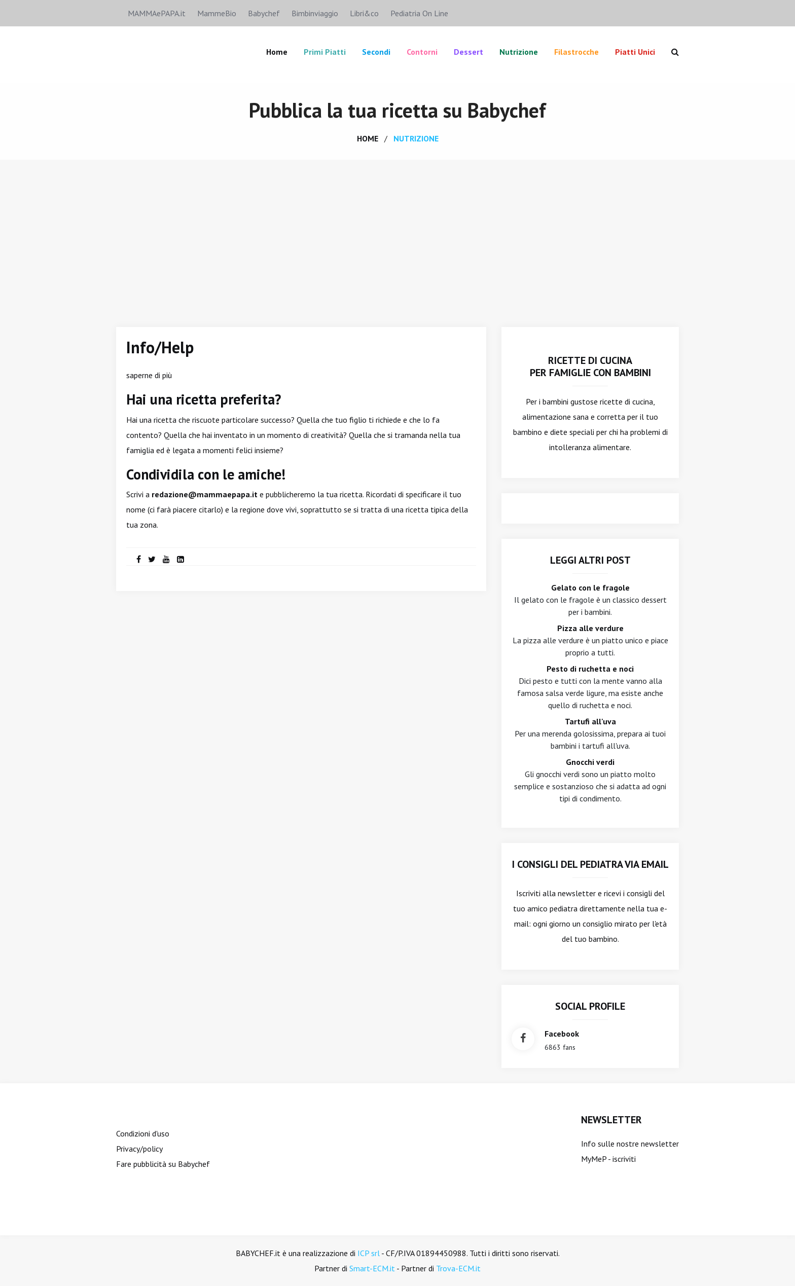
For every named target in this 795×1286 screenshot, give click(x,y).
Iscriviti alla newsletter (556, 893)
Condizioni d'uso (142, 1133)
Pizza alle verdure (590, 628)
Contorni (422, 52)
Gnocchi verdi (590, 762)
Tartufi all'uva (590, 721)
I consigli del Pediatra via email (590, 864)
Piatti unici (635, 52)
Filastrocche (576, 52)
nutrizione (416, 138)
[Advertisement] (397, 236)
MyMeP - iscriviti (608, 1159)
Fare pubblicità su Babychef (163, 1164)
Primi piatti (325, 52)
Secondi (376, 52)
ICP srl (368, 1253)
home (367, 138)
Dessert (468, 52)
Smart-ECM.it (372, 1268)
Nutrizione (518, 52)
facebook (562, 1033)
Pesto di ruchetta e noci (590, 669)
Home (276, 52)
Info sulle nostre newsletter (630, 1143)
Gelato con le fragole (590, 587)
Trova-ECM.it (458, 1268)
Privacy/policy (139, 1149)
